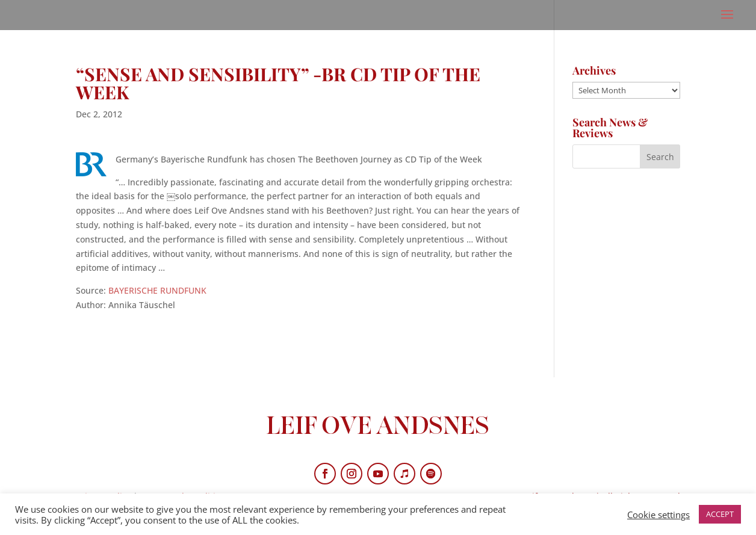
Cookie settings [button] (658, 514)
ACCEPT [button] (720, 514)
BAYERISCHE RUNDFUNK (157, 290)
